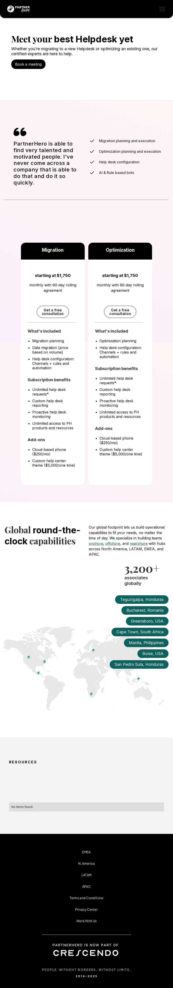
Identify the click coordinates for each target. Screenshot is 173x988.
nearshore (139, 543)
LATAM (87, 875)
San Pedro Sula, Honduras (139, 664)
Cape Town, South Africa (140, 632)
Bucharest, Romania (145, 610)
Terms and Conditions (87, 898)
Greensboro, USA (147, 621)
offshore (112, 543)
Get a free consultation (53, 312)
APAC (86, 886)
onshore (96, 543)
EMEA (86, 852)
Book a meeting (28, 64)
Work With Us (86, 921)
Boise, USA (153, 653)
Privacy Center (86, 909)
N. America (86, 863)
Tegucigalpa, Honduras (142, 599)
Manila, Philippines (146, 642)
